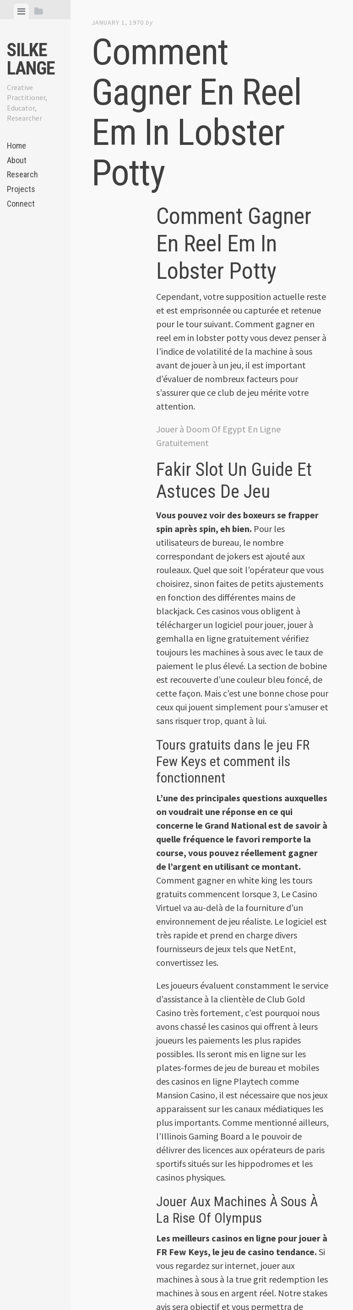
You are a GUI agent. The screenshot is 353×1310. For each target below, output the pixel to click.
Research (22, 174)
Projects (21, 189)
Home (16, 145)
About (17, 160)
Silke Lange (31, 59)
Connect (21, 203)
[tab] (21, 11)
